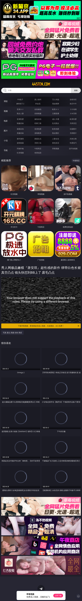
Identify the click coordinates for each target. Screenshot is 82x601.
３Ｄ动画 (73, 109)
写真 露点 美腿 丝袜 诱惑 (12, 332)
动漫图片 (73, 129)
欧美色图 (55, 129)
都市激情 (20, 139)
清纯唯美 (37, 133)
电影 (6, 121)
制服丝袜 (20, 123)
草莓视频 (55, 148)
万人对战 (55, 99)
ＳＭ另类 (73, 113)
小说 (6, 140)
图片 (6, 130)
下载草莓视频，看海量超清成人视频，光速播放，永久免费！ (48, 325)
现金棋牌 (55, 103)
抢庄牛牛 (73, 103)
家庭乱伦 (37, 139)
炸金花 (37, 103)
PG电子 (20, 99)
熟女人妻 (20, 113)
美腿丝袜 (20, 133)
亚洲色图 (37, 129)
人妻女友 (55, 139)
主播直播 (55, 113)
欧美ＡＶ (55, 109)
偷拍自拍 (37, 119)
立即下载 (58, 595)
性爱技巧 (73, 143)
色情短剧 (37, 153)
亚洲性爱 (20, 119)
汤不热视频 (73, 148)
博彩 (6, 101)
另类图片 (73, 133)
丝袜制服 (37, 113)
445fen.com (41, 84)
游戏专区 (73, 99)
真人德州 (37, 99)
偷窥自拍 (20, 129)
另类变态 (73, 123)
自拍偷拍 (37, 109)
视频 (6, 111)
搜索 (76, 90)
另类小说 (37, 143)
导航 (6, 150)
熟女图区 (55, 133)
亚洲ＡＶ (20, 109)
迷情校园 (20, 143)
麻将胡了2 (20, 103)
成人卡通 (55, 119)
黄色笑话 (55, 143)
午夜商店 (37, 148)
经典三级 (37, 123)
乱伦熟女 (55, 123)
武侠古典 (73, 139)
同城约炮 (20, 148)
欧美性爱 (73, 119)
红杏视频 (20, 153)
